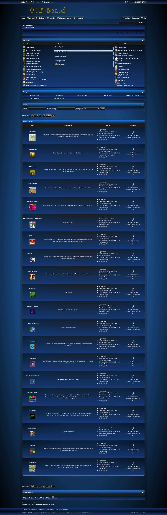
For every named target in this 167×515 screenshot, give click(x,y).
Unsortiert (34, 98)
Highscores (102, 130)
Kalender (51, 18)
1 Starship (32, 167)
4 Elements (32, 462)
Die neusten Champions (135, 33)
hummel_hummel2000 (108, 137)
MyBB (48, 512)
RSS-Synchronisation (62, 509)
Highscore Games (64, 18)
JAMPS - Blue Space (76, 512)
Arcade (57, 95)
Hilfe (143, 18)
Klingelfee (104, 451)
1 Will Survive (32, 183)
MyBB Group (61, 512)
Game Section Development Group (44, 504)
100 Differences (32, 201)
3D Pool (32, 445)
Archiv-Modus (50, 509)
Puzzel (106, 95)
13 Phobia (32, 236)
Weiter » (48, 115)
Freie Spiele (78, 18)
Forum (30, 18)
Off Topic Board (28, 25)
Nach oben (42, 509)
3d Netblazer (32, 428)
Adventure (33, 95)
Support (135, 18)
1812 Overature (32, 254)
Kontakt (25, 509)
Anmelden (36, 2)
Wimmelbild (57, 98)
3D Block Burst (32, 393)
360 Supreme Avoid (32, 376)
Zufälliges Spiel (60, 61)
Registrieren (47, 2)
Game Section (121, 33)
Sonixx (103, 190)
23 (44, 115)
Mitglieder (40, 18)
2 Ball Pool (32, 289)
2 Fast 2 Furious (32, 306)
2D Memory (32, 341)
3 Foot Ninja (32, 358)
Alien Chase (32, 131)
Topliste (126, 18)
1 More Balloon (32, 149)
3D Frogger (32, 410)
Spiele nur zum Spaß (131, 95)
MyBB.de (37, 512)
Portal (23, 18)
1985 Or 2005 (32, 271)
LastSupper (105, 172)
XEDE (89, 512)
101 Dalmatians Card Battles (32, 218)
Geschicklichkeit (82, 95)
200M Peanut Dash (32, 323)
